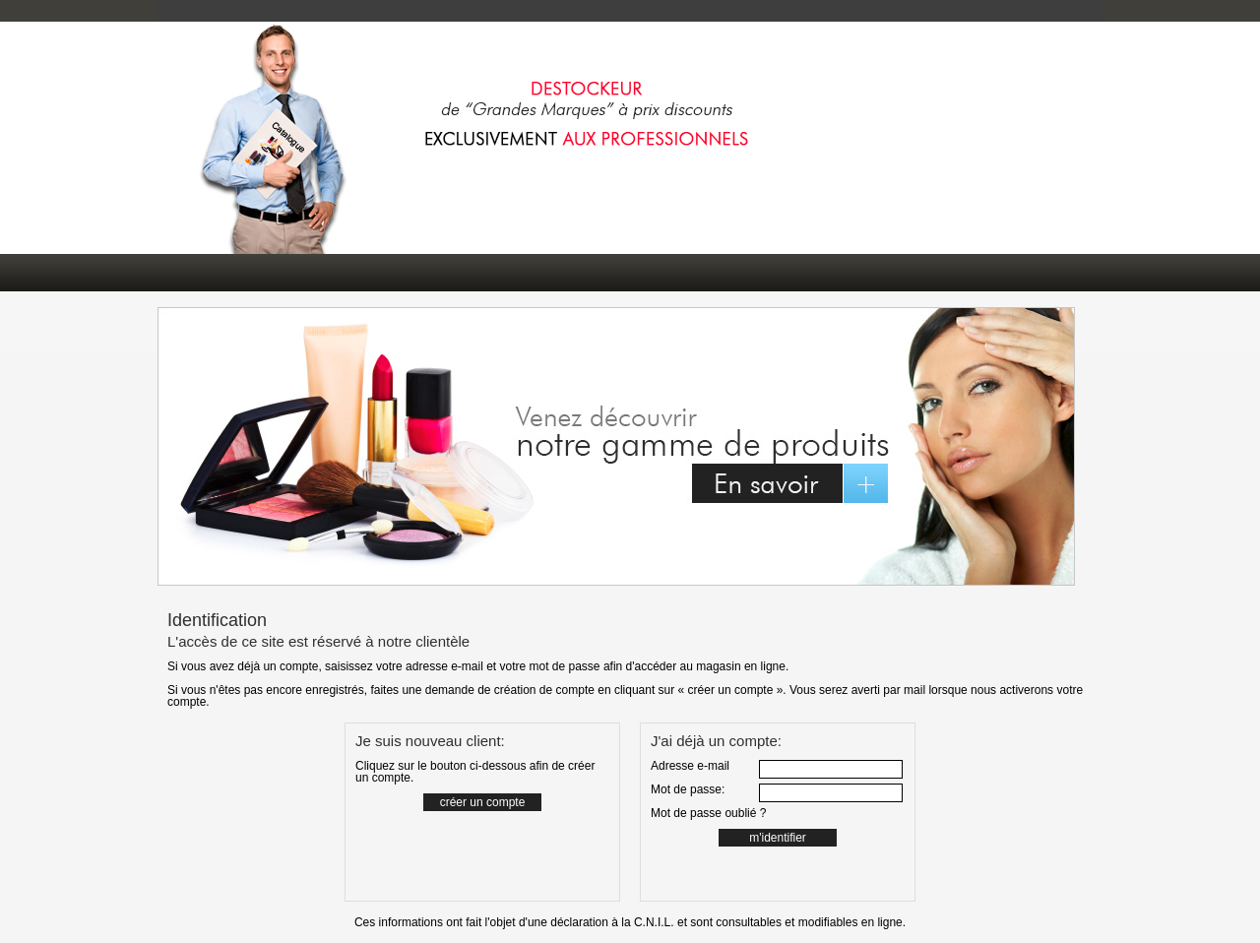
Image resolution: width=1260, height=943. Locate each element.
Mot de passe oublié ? (708, 813)
